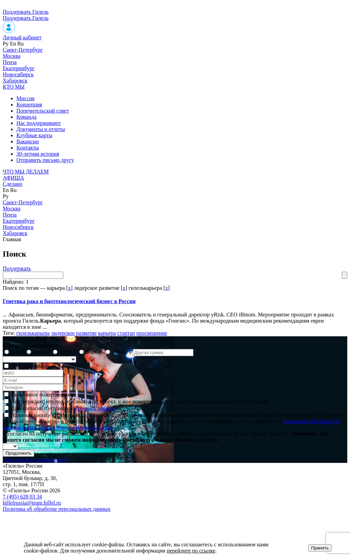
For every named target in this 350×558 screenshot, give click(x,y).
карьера (107, 333)
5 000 (94, 352)
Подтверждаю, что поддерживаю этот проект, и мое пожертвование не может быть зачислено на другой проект (140, 401)
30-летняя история (37, 154)
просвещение (151, 333)
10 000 (122, 352)
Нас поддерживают (38, 123)
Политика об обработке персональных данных (56, 509)
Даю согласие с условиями (63, 408)
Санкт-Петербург (23, 50)
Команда (26, 117)
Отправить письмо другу (45, 160)
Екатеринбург (19, 68)
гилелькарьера (33, 333)
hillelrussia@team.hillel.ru (32, 503)
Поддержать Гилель (26, 12)
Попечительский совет (42, 111)
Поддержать (17, 268)
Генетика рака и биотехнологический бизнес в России (69, 301)
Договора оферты (94, 408)
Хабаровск (15, 80)
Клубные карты (34, 135)
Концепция (29, 104)
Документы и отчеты (40, 129)
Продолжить (18, 453)
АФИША (13, 178)
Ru (20, 44)
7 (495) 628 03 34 (22, 496)
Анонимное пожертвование (43, 395)
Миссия (25, 98)
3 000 (68, 352)
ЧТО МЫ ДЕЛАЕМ (26, 171)
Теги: (9, 333)
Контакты (27, 148)
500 (17, 352)
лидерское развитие (73, 333)
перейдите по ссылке (191, 551)
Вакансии (27, 141)
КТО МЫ (14, 87)
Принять (320, 547)
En (13, 44)
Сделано (13, 184)
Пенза (10, 62)
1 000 (41, 352)
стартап (126, 333)
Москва (12, 56)
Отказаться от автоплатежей (35, 460)
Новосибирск (18, 74)
